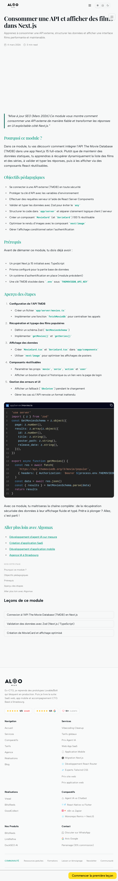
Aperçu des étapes (13, 586)
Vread (8, 798)
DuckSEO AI (11, 845)
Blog (7, 764)
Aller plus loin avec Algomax (18, 591)
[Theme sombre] (107, 5)
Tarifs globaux (69, 734)
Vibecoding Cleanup (73, 728)
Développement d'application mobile (32, 549)
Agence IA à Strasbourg (23, 555)
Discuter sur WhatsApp (76, 832)
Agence (9, 752)
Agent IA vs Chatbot (74, 798)
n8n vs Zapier (72, 811)
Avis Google (70, 838)
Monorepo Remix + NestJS (78, 816)
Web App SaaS (69, 746)
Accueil (9, 728)
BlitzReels (10, 804)
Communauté (107, 861)
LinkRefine (10, 839)
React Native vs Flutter (77, 805)
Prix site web (69, 776)
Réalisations (11, 758)
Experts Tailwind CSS (75, 770)
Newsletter (91, 861)
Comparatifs (11, 740)
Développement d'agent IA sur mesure (33, 537)
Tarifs (8, 746)
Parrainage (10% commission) (78, 845)
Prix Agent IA (69, 740)
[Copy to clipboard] (111, 405)
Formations (52, 861)
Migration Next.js (72, 757)
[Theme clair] (97, 5)
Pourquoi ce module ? (15, 569)
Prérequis (9, 580)
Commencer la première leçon (92, 875)
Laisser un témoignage (72, 861)
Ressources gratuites (33, 861)
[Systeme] (102, 5)
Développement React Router (79, 763)
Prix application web (73, 782)
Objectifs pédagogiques (16, 575)
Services (9, 734)
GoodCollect (11, 810)
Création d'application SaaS (26, 543)
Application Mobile (73, 751)
